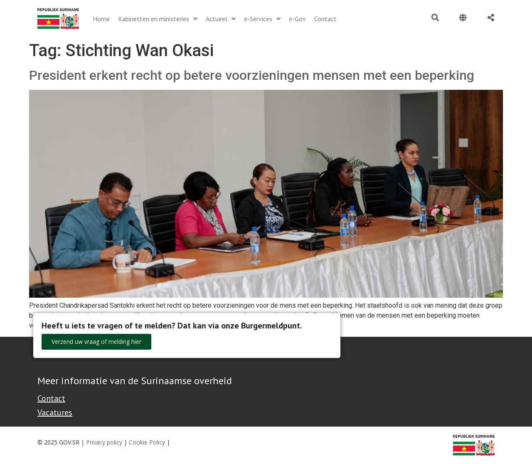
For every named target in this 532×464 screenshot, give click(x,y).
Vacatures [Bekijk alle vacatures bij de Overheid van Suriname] (54, 412)
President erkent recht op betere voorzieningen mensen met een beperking (251, 75)
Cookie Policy (147, 442)
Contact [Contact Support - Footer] (51, 398)
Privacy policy (104, 442)
